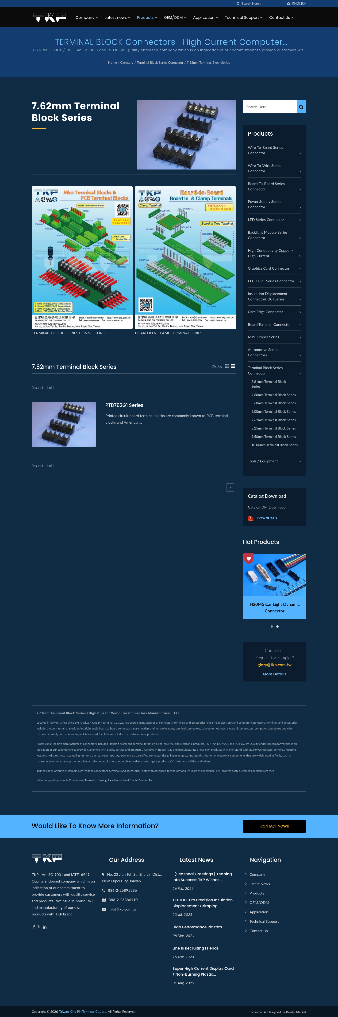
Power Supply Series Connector (264, 204)
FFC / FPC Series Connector (271, 281)
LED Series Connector (266, 219)
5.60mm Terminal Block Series (273, 403)
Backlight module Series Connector (268, 235)
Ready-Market (296, 1011)
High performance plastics (197, 926)
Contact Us (281, 17)
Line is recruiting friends (196, 947)
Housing (101, 780)
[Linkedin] (44, 926)
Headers (113, 780)
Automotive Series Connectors (263, 352)
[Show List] (233, 366)
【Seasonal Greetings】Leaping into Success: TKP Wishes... (202, 876)
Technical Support (243, 17)
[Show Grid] (227, 366)
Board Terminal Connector (269, 324)
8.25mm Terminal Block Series (273, 428)
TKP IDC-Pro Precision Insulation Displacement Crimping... (203, 902)
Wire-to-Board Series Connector (265, 150)
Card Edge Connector (265, 311)
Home (112, 62)
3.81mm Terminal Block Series (268, 384)
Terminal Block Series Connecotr (160, 62)
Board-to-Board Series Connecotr (266, 186)
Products (147, 17)
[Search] (263, 3)
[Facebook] (34, 926)
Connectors (76, 780)
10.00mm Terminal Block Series (274, 445)
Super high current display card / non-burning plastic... (203, 970)
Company (87, 17)
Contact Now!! (274, 826)
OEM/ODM (175, 17)
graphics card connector (268, 268)
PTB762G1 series (125, 405)
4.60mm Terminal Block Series (273, 395)
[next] (230, 487)
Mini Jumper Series (263, 337)
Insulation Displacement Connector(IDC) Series (267, 296)
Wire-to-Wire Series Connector (264, 168)
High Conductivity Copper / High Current (270, 253)
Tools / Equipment (263, 461)
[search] (238, 3)
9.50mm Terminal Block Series (273, 437)
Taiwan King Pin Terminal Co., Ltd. (83, 1011)
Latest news (117, 17)
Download (262, 518)
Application (205, 17)
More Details (275, 674)
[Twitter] (39, 926)
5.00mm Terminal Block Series (273, 412)
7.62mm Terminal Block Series (208, 62)
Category (126, 62)
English (299, 4)
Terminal (90, 780)
